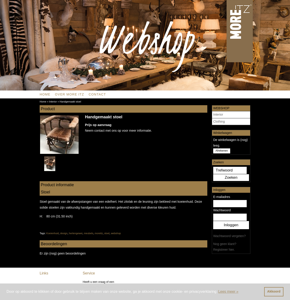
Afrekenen (221, 150)
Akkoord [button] (273, 291)
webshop (116, 233)
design (64, 233)
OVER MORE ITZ (69, 94)
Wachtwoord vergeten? (229, 236)
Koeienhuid (52, 233)
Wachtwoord (222, 210)
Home (45, 94)
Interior (218, 114)
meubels (88, 233)
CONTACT (97, 94)
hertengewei (75, 233)
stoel (106, 233)
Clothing (219, 121)
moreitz (99, 233)
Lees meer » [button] (228, 291)
